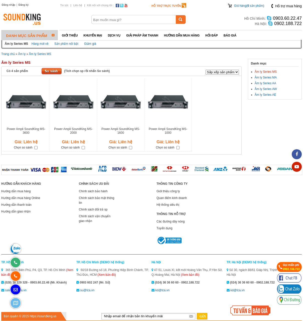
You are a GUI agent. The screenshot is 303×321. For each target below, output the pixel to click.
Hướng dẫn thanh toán (16, 204)
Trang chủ (8, 54)
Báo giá (230, 35)
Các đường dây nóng (171, 221)
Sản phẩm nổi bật (66, 44)
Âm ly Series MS (40, 54)
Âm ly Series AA (265, 83)
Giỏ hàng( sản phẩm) (249, 6)
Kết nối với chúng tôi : (100, 5)
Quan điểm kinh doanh (172, 198)
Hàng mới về (40, 44)
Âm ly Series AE (265, 94)
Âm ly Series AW (266, 89)
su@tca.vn (87, 290)
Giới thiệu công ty (168, 191)
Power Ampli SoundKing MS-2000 (73, 130)
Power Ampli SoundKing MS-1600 (120, 130)
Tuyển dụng (165, 228)
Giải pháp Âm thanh (142, 35)
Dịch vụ (114, 35)
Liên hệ (77, 5)
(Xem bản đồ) (106, 274)
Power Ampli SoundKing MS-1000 (168, 130)
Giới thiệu (70, 35)
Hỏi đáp (211, 35)
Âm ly (22, 54)
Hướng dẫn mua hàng (182, 35)
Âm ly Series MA (266, 77)
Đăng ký (24, 4)
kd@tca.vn (162, 290)
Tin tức (64, 5)
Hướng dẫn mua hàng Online (20, 198)
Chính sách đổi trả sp (93, 209)
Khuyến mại (92, 35)
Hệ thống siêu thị (168, 204)
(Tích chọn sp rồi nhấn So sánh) (87, 71)
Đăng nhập (8, 4)
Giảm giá (90, 44)
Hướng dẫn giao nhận (16, 211)
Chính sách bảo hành (93, 191)
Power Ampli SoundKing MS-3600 (26, 130)
